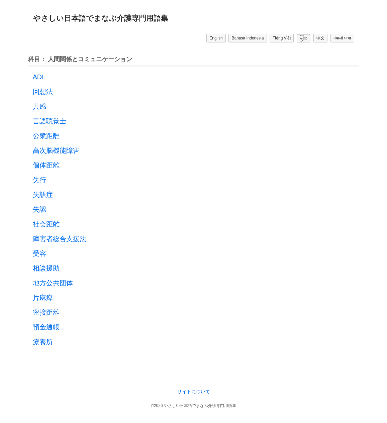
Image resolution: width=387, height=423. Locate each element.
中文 (320, 38)
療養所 (43, 341)
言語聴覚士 (49, 121)
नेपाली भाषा (342, 38)
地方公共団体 (53, 283)
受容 (39, 253)
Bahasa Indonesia (247, 38)
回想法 (43, 91)
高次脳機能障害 (56, 150)
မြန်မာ (303, 38)
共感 (39, 106)
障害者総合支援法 (59, 238)
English (215, 38)
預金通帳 (46, 327)
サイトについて (193, 391)
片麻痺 (43, 297)
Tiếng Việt (282, 38)
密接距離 (46, 312)
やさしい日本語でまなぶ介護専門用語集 (100, 18)
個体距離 (46, 165)
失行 (39, 180)
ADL (39, 77)
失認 (39, 209)
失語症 (43, 194)
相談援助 (46, 268)
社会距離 (46, 224)
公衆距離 (46, 135)
